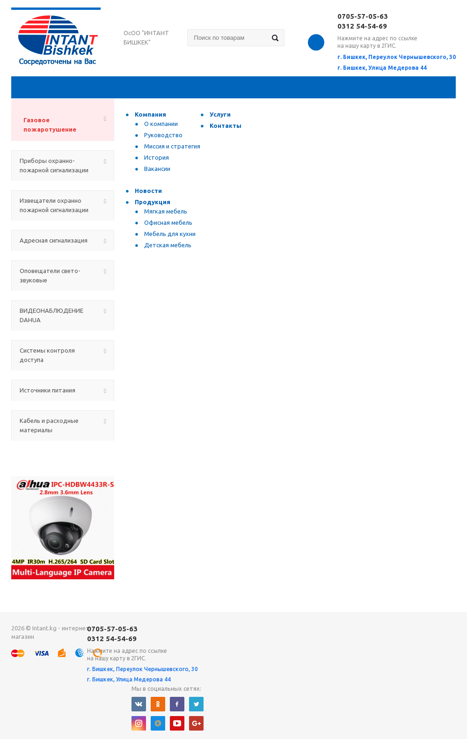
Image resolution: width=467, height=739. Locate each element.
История (156, 157)
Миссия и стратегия (172, 146)
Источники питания (47, 390)
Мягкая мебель (165, 211)
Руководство (163, 135)
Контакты (225, 125)
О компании (161, 123)
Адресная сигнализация (54, 240)
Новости (148, 190)
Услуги (220, 114)
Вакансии (157, 168)
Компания (150, 114)
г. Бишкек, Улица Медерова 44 (382, 68)
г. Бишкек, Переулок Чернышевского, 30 (396, 57)
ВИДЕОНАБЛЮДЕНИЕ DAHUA (51, 315)
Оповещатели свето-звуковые (50, 275)
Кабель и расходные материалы (49, 425)
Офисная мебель (168, 222)
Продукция (152, 202)
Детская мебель (167, 245)
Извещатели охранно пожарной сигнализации (54, 205)
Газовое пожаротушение (49, 125)
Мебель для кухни (170, 233)
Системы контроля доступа (47, 355)
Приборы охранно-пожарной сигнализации (54, 165)
